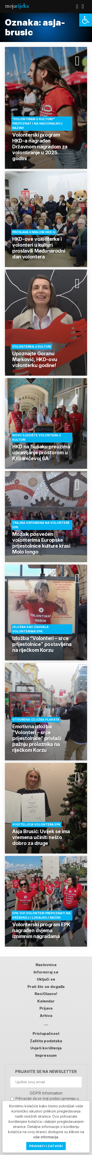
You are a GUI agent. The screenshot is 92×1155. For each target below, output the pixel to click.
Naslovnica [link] (46, 964)
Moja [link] (16, 5)
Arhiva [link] (46, 1015)
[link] (85, 20)
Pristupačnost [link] (46, 1033)
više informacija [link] (45, 1137)
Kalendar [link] (46, 1001)
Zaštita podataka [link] (46, 1041)
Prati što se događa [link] (46, 986)
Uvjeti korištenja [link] (46, 1048)
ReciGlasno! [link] (46, 993)
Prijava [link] (46, 1008)
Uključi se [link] (46, 979)
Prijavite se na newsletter (46, 1071)
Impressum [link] (46, 1055)
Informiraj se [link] (46, 972)
